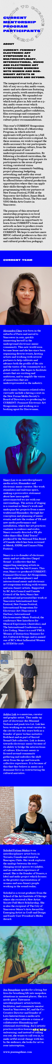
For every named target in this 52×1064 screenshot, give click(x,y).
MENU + (41, 1029)
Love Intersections (14, 1015)
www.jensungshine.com (17, 1051)
